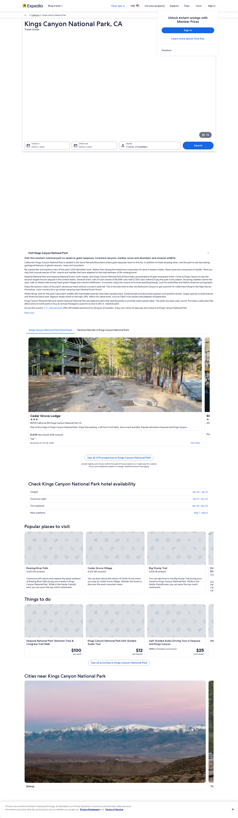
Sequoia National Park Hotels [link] (134, 634)
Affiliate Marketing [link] (31, 790)
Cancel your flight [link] (179, 764)
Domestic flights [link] (79, 774)
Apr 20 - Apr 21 (200, 322)
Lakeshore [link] (173, 655)
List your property (160, 5)
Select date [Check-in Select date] (36, 110)
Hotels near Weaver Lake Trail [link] (46, 634)
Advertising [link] (27, 785)
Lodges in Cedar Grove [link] (43, 615)
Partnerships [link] (28, 769)
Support (180, 5)
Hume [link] (76, 661)
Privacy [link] (125, 754)
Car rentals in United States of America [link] (89, 780)
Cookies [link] (125, 759)
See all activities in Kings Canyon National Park (143, 538)
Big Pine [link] (125, 655)
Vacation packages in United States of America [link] (92, 769)
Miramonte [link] (126, 667)
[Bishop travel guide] (89, 561)
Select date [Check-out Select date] (84, 110)
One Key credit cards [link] (81, 795)
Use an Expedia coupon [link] (182, 774)
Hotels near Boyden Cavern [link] (133, 628)
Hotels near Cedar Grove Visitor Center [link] (51, 621)
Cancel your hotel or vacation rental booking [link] (191, 759)
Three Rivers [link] (80, 655)
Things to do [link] (34, 153)
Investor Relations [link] (30, 780)
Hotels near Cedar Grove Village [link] (48, 628)
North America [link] (29, 15)
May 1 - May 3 (201, 343)
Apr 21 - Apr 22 (200, 329)
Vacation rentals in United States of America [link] (91, 764)
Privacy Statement (90, 809)
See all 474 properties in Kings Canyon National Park (142, 292)
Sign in (211, 5)
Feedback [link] (27, 795)
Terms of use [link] (127, 764)
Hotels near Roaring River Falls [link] (47, 609)
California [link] (67, 15)
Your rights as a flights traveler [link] (185, 785)
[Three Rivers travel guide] (125, 561)
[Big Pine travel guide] (161, 561)
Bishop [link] (30, 655)
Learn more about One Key (187, 38)
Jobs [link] (25, 759)
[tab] (98, 210)
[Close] (232, 809)
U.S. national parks (100, 188)
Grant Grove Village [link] (179, 667)
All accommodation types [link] (83, 785)
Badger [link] (30, 667)
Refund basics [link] (178, 769)
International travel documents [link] (185, 780)
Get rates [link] (112, 272)
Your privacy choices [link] (131, 785)
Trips (192, 5)
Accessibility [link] (127, 780)
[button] (119, 588)
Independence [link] (128, 661)
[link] (188, 50)
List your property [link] (30, 764)
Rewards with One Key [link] (82, 790)
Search (200, 109)
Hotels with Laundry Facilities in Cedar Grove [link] (142, 615)
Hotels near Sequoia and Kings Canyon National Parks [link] (146, 621)
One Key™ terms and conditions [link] (136, 769)
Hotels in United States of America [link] (87, 759)
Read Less (77, 196)
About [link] (25, 754)
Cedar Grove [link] (174, 661)
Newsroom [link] (27, 774)
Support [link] (175, 754)
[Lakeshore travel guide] (197, 561)
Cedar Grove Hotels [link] (130, 609)
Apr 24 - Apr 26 (200, 336)
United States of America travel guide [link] (88, 754)
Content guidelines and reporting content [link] (140, 790)
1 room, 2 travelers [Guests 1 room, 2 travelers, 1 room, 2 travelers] (136, 110)
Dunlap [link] (77, 667)
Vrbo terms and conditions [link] (134, 774)
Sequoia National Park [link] (39, 661)
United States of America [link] (49, 15)
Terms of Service (114, 809)
